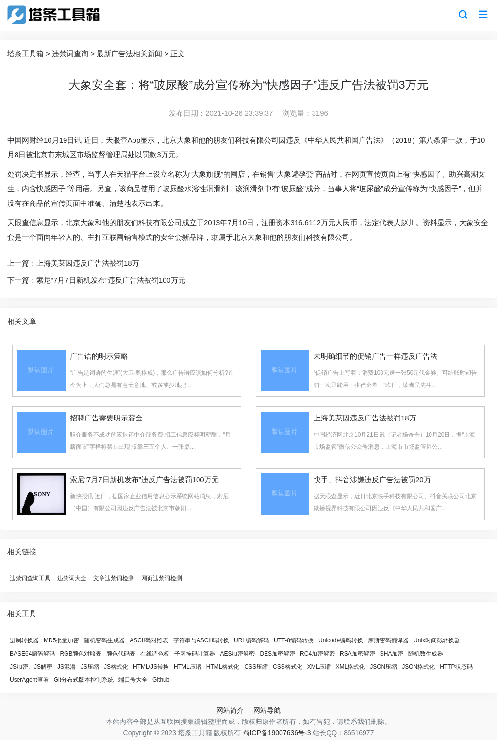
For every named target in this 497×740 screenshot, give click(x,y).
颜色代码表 (120, 653)
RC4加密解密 (317, 653)
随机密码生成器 (104, 640)
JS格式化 (116, 666)
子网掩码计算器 (194, 653)
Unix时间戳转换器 (437, 640)
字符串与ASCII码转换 (201, 640)
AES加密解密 (237, 653)
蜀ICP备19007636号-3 (277, 733)
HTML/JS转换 (151, 666)
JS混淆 (66, 666)
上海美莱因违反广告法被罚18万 (87, 263)
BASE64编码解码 (32, 653)
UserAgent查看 (29, 679)
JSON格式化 (418, 666)
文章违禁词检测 (113, 578)
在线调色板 (154, 653)
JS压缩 (90, 666)
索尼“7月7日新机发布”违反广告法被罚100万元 (110, 280)
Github (160, 679)
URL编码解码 (251, 640)
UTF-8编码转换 (294, 640)
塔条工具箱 (25, 54)
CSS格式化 (287, 666)
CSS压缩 (256, 666)
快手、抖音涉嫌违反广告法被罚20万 (372, 479)
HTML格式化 (223, 666)
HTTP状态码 (456, 666)
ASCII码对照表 (149, 640)
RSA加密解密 (357, 653)
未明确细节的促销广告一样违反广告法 (375, 356)
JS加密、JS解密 (31, 666)
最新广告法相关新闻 (129, 54)
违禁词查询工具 (30, 578)
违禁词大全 (71, 578)
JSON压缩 (383, 666)
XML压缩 (319, 666)
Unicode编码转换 (340, 640)
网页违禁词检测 (161, 578)
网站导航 (267, 710)
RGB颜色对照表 (80, 653)
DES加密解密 (277, 653)
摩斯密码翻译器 (388, 640)
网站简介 (230, 710)
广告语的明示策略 (99, 356)
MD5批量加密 (61, 640)
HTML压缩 (187, 666)
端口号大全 (133, 679)
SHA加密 (392, 653)
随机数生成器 (425, 653)
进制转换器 (24, 640)
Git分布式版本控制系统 (84, 679)
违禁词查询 (70, 54)
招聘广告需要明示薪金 (106, 418)
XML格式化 (350, 666)
